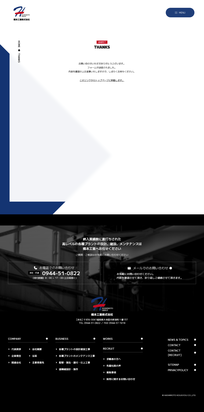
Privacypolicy (178, 370)
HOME (19, 44)
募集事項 (111, 372)
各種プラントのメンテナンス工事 (77, 355)
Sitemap (173, 364)
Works (108, 339)
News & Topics (178, 340)
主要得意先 (38, 362)
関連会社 (16, 362)
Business (61, 339)
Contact (174, 345)
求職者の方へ (113, 359)
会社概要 (37, 349)
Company (14, 339)
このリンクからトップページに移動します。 (102, 80)
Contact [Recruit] (175, 353)
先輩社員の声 (113, 365)
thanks (19, 58)
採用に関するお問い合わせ (120, 379)
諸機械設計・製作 (68, 369)
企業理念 (16, 355)
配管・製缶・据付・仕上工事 (74, 362)
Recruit (108, 348)
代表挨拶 (16, 349)
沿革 (34, 355)
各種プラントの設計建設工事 (74, 349)
